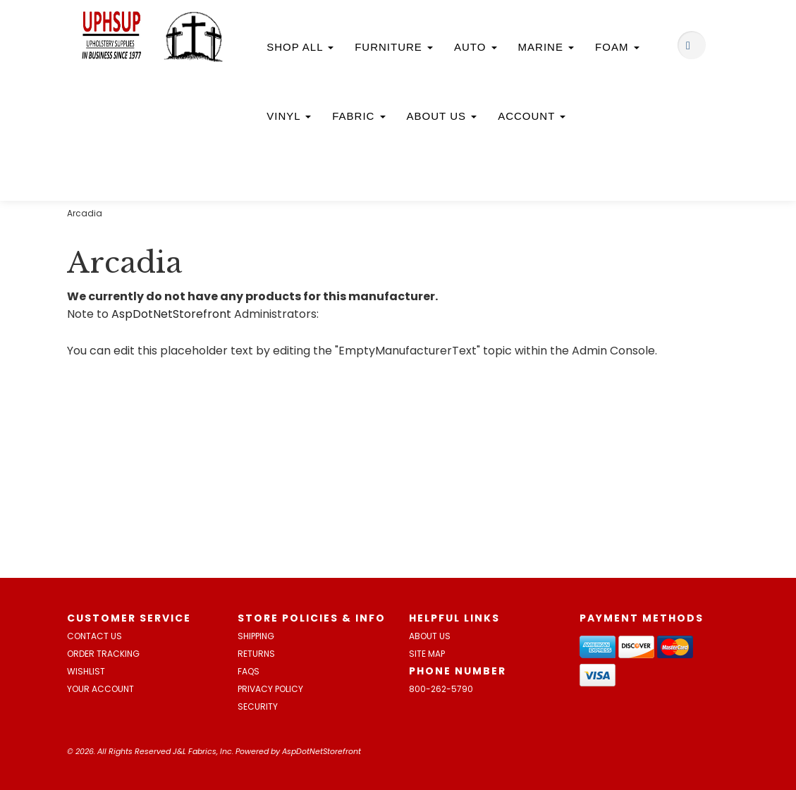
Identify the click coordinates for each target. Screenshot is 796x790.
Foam (617, 47)
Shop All (300, 47)
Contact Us (94, 636)
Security (258, 706)
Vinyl (289, 116)
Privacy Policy (270, 689)
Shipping (256, 636)
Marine (546, 47)
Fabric (358, 116)
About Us (442, 116)
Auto (475, 47)
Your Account (100, 689)
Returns (256, 654)
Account (531, 116)
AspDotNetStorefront (171, 314)
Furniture (394, 47)
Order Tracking (103, 654)
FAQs (248, 671)
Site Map (427, 654)
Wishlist (86, 671)
